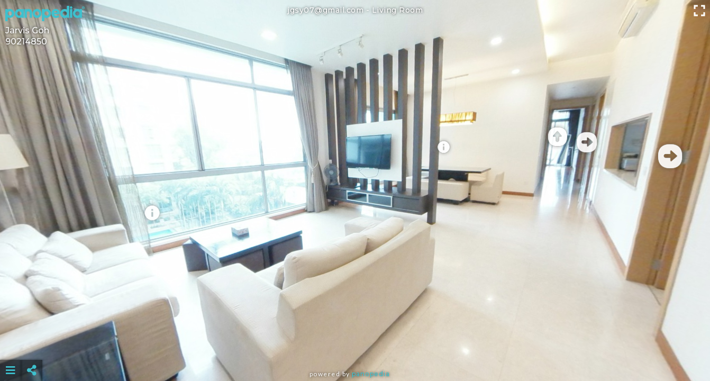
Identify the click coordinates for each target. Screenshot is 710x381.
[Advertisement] (355, 344)
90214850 (26, 42)
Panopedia (371, 374)
